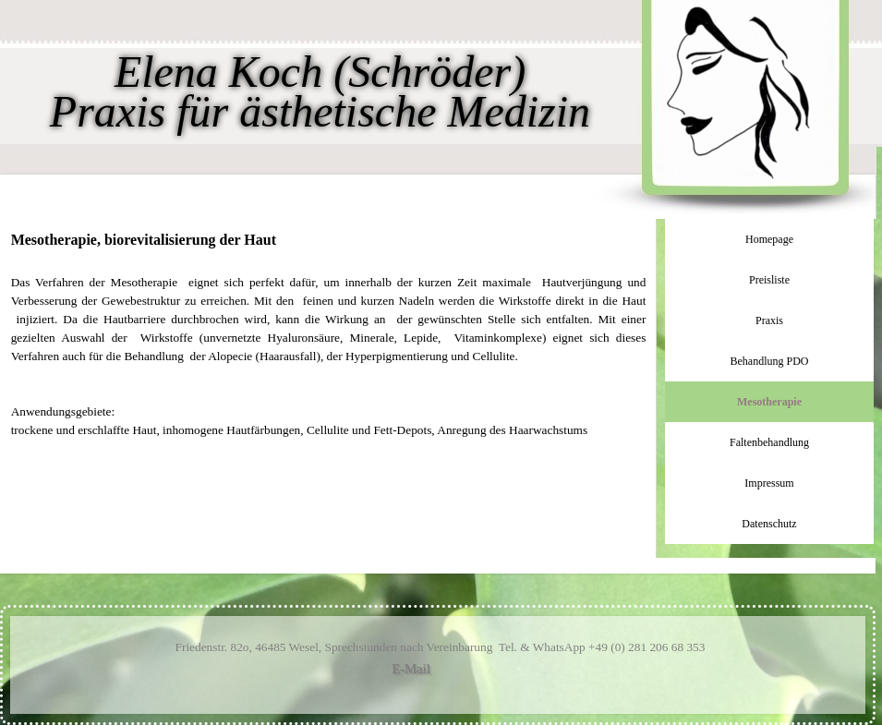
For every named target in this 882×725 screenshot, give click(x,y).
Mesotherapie (769, 401)
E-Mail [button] (411, 668)
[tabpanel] (328, 334)
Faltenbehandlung (769, 442)
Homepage (769, 239)
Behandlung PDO (770, 361)
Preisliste (769, 279)
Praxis (769, 320)
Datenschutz (769, 523)
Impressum (768, 483)
